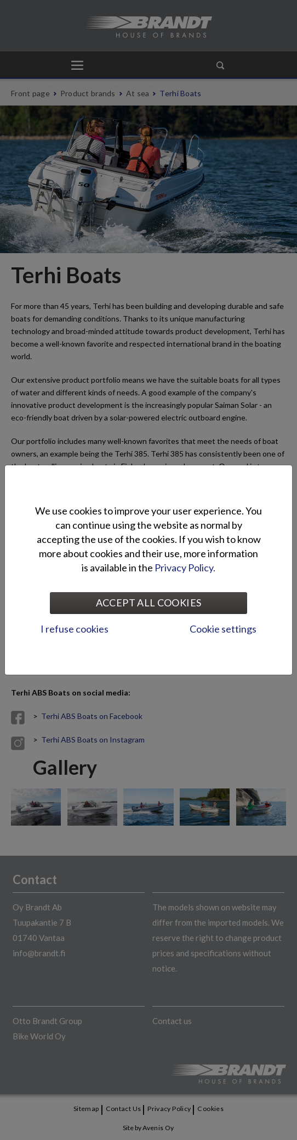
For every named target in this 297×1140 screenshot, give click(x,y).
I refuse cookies (74, 629)
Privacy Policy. (185, 568)
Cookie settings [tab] (223, 629)
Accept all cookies (148, 603)
